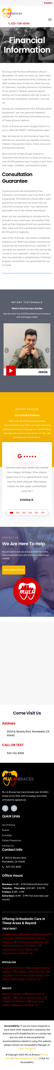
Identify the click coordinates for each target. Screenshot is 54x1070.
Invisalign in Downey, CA (14, 968)
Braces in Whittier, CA (26, 1005)
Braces (5, 830)
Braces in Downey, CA (13, 994)
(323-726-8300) (27, 1048)
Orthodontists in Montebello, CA (18, 934)
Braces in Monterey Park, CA (31, 997)
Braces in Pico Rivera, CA (15, 1001)
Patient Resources (11, 840)
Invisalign (7, 835)
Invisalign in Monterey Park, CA (32, 971)
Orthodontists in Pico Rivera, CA (23, 945)
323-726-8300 (19, 23)
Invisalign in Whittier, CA (27, 979)
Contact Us (8, 845)
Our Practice (8, 825)
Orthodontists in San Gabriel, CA (19, 949)
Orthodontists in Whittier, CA (18, 953)
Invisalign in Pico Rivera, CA (17, 975)
